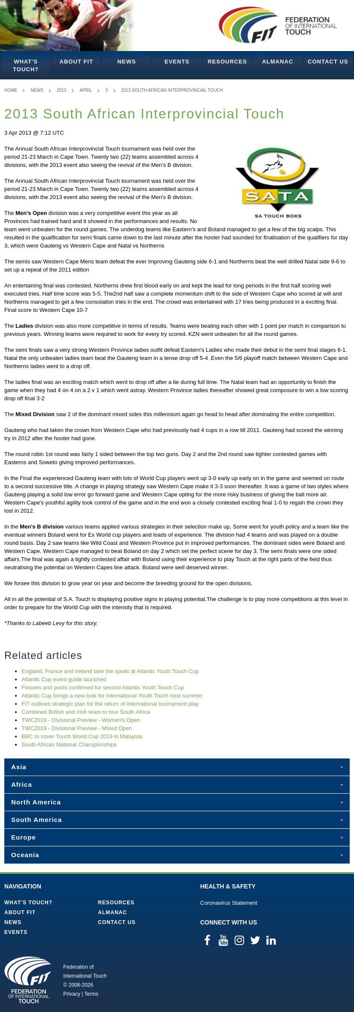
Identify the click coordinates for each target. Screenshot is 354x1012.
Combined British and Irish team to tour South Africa (85, 712)
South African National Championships (69, 744)
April (85, 90)
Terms (91, 994)
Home (10, 90)
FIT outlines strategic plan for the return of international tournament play (109, 704)
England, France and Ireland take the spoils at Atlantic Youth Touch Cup (109, 671)
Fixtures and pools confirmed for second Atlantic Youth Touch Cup (102, 687)
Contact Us (328, 61)
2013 (61, 90)
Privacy (71, 994)
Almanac (277, 61)
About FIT (76, 61)
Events (177, 61)
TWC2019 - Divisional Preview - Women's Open (80, 720)
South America (36, 819)
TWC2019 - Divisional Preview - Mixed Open (76, 728)
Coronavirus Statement (228, 903)
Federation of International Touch (27, 979)
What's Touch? (26, 65)
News (126, 61)
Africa (21, 784)
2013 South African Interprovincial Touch (172, 90)
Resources (227, 61)
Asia (19, 766)
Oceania (25, 854)
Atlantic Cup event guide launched (63, 679)
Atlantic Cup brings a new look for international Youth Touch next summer (111, 695)
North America (36, 802)
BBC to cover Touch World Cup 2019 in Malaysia (81, 736)
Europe (23, 837)
